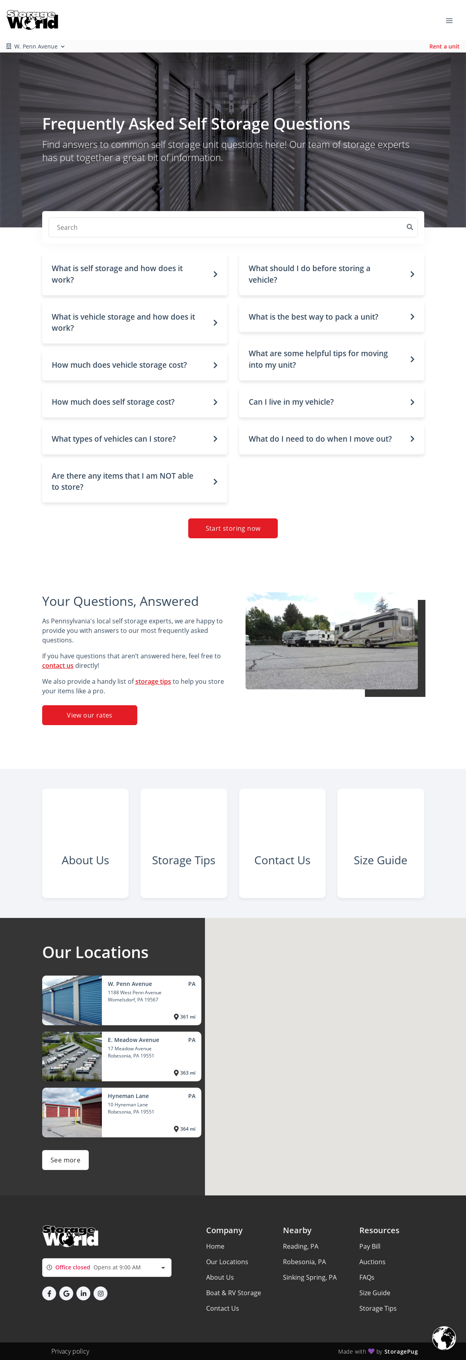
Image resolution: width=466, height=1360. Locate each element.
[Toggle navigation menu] (452, 20)
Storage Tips (378, 1308)
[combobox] (107, 1267)
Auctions (372, 1261)
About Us (220, 1277)
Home (215, 1246)
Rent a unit (444, 46)
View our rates (90, 715)
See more (65, 1160)
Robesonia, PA (304, 1261)
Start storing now (233, 528)
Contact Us (222, 1308)
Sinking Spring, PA (310, 1277)
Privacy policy (70, 1351)
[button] (134, 274)
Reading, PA (300, 1246)
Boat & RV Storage (233, 1292)
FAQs (366, 1277)
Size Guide (374, 1292)
